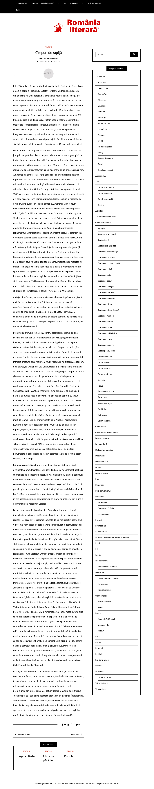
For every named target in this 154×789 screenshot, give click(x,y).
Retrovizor (102, 415)
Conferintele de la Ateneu (106, 432)
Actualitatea (100, 82)
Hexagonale (103, 584)
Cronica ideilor (104, 362)
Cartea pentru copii (106, 350)
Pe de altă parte (105, 146)
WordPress (114, 783)
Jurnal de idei (104, 123)
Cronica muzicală (105, 199)
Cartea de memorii (106, 316)
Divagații (102, 106)
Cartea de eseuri (105, 281)
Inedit (97, 543)
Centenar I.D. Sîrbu (106, 508)
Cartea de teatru (105, 339)
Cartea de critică (105, 269)
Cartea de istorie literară (108, 310)
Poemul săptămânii (106, 619)
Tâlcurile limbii (101, 683)
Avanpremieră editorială (105, 216)
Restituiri (99, 654)
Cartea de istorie (105, 304)
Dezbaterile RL (101, 444)
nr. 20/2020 (55, 61)
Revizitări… (70, 756)
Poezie (98, 613)
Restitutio (102, 409)
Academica (100, 76)
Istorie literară (101, 560)
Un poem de (103, 625)
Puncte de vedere (105, 158)
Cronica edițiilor (105, 356)
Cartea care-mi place (107, 245)
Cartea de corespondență (109, 263)
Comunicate (100, 426)
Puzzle (101, 164)
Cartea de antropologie (108, 251)
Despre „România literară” (43, 3)
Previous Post (24, 734)
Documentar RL (102, 461)
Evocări (98, 520)
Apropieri (102, 228)
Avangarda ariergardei (107, 234)
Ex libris (101, 380)
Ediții (18, 10)
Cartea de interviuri (106, 298)
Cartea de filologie (106, 286)
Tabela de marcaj (105, 170)
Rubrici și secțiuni (71, 3)
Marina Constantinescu (48, 58)
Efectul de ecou (104, 601)
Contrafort (102, 94)
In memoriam (101, 531)
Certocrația (103, 88)
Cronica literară (104, 368)
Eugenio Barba (26, 756)
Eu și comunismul (102, 491)
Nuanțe (101, 135)
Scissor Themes (85, 783)
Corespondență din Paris (108, 578)
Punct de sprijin (105, 403)
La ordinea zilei (104, 129)
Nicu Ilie (48, 783)
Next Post (75, 734)
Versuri (101, 630)
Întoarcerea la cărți (106, 391)
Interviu (98, 549)
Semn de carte (104, 421)
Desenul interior (105, 374)
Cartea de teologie (106, 345)
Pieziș (100, 152)
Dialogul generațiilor (104, 450)
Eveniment (100, 496)
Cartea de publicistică (107, 333)
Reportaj (99, 648)
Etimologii (99, 485)
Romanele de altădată (107, 566)
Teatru (49, 47)
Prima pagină (21, 3)
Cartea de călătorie (106, 257)
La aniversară (103, 514)
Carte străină (103, 240)
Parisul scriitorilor (105, 590)
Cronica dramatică (106, 187)
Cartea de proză (105, 327)
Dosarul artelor (101, 473)
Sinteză (98, 665)
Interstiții (102, 117)
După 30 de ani (104, 677)
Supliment (99, 671)
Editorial (101, 111)
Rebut (100, 607)
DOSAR (98, 467)
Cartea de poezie (105, 321)
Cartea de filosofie (106, 292)
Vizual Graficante (60, 783)
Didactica (102, 100)
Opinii (100, 141)
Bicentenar (102, 502)
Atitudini (99, 211)
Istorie (98, 555)
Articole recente (94, 3)
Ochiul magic (101, 596)
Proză (97, 636)
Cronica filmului (105, 193)
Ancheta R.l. (100, 176)
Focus (100, 386)
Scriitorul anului (102, 660)
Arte (97, 181)
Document (99, 455)
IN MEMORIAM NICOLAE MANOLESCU (112, 537)
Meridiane (99, 572)
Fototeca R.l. (100, 525)
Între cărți (102, 397)
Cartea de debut (105, 275)
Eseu (97, 479)
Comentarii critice (103, 222)
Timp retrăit (100, 689)
